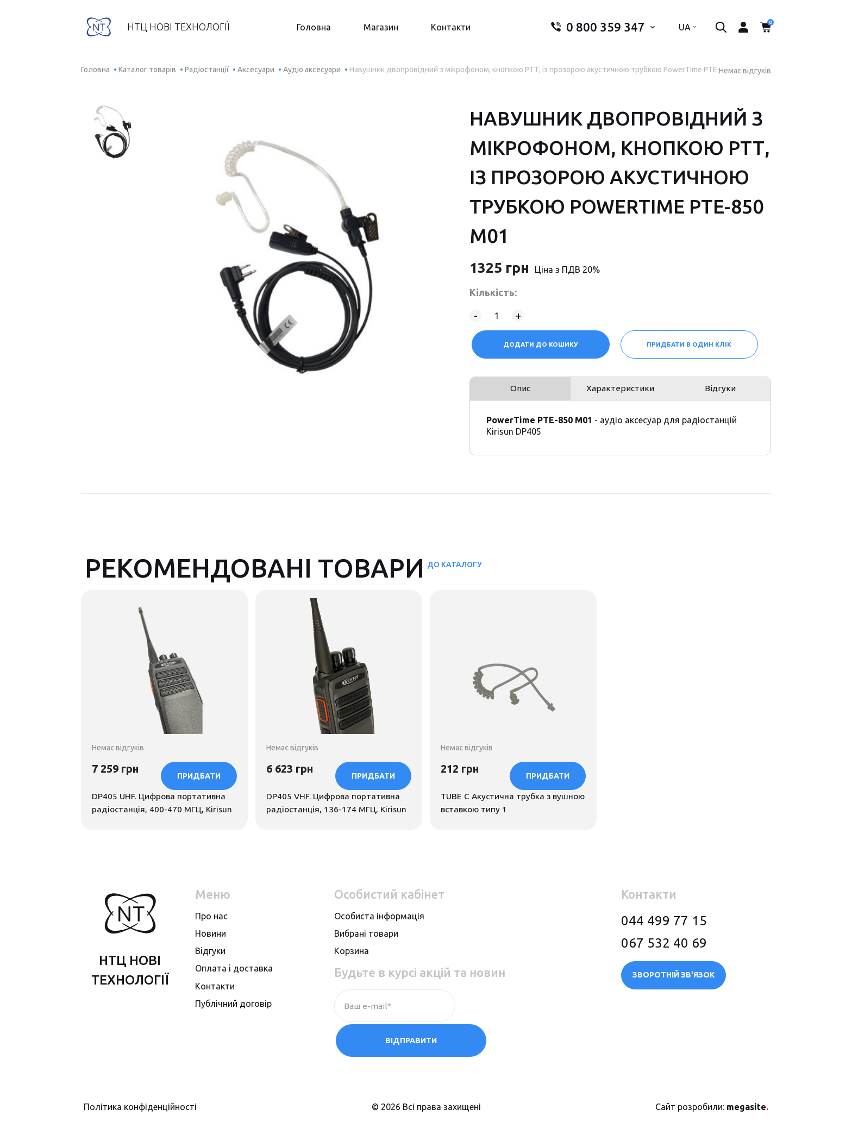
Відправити (510, 1038)
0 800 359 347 (591, 30)
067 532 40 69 (664, 975)
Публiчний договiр (233, 1035)
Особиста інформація (379, 948)
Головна (310, 30)
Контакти (447, 30)
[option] (113, 132)
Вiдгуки (210, 983)
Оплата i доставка (234, 1001)
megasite (747, 1102)
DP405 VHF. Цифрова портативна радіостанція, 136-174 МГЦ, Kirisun (334, 771)
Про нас (211, 948)
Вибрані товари (366, 966)
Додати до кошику (539, 344)
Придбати (199, 837)
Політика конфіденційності (140, 1102)
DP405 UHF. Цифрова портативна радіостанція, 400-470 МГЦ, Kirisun (160, 771)
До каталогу (454, 571)
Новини (210, 966)
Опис (519, 392)
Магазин (377, 30)
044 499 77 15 (664, 952)
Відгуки (721, 392)
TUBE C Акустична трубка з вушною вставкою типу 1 (502, 763)
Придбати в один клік (690, 344)
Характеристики (620, 392)
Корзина (351, 983)
